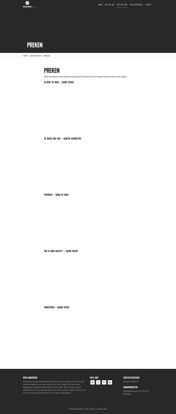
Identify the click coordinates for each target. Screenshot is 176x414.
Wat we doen (122, 4)
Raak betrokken (136, 4)
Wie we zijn (109, 4)
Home (100, 4)
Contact (148, 4)
